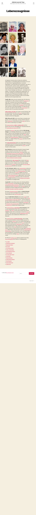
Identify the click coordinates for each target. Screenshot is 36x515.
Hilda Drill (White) (9, 476)
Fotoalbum (22, 336)
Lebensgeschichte (23, 400)
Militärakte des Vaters (24, 445)
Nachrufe (21, 370)
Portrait (27, 443)
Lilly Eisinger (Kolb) (10, 480)
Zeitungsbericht (19, 456)
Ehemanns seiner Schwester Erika (13, 435)
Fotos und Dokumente (9, 471)
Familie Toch (8, 496)
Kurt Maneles (26, 434)
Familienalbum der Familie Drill (13, 359)
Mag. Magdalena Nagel (10, 504)
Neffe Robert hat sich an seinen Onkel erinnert (15, 385)
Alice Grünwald (9, 484)
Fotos (23, 454)
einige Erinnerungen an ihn (14, 407)
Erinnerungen (26, 332)
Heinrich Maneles (9, 489)
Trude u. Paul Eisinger (10, 481)
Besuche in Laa (11, 437)
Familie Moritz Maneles (10, 491)
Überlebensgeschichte (14, 423)
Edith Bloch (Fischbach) (10, 475)
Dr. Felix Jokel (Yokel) (10, 486)
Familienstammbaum (15, 369)
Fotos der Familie (18, 426)
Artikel (25, 428)
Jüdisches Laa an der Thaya (18, 2)
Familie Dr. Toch (14, 469)
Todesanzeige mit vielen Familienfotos (12, 416)
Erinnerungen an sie (9, 461)
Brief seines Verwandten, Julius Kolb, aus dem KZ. (21, 420)
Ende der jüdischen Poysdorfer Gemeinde (14, 389)
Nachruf (21, 384)
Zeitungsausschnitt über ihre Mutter (11, 462)
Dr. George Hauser (11, 408)
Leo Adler (8, 473)
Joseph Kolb (8, 488)
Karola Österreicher (9, 494)
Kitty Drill (8, 478)
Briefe (22, 344)
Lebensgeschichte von (11, 357)
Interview (13, 362)
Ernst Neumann (9, 492)
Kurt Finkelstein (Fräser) (10, 483)
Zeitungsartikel (24, 339)
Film (15, 458)
